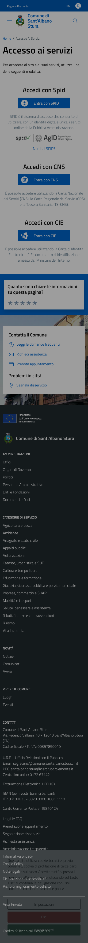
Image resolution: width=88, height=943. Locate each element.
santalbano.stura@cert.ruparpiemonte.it (42, 769)
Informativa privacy (18, 856)
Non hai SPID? (44, 148)
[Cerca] (75, 21)
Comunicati (11, 664)
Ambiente (10, 533)
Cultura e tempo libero (20, 570)
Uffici (7, 462)
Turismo (9, 623)
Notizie (8, 656)
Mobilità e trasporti (17, 600)
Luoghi (8, 697)
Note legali (11, 871)
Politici (8, 477)
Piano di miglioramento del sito (27, 886)
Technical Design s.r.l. (35, 931)
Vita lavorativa (14, 630)
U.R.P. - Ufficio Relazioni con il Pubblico (33, 757)
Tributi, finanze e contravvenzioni (28, 615)
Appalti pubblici (14, 548)
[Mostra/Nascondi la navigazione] (9, 20)
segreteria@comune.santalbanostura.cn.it (45, 763)
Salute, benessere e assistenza (27, 608)
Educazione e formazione (22, 578)
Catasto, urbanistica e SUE (23, 563)
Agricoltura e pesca (17, 525)
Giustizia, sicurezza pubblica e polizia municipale (39, 585)
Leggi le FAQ (12, 818)
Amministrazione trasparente (25, 848)
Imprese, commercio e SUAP (24, 593)
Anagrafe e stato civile (20, 540)
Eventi (8, 704)
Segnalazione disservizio (21, 833)
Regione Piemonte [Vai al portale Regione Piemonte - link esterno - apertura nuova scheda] (17, 6)
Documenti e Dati (16, 499)
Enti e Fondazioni (16, 492)
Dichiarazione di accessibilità (24, 879)
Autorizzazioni (13, 555)
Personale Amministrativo (23, 484)
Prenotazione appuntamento (25, 826)
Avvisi (7, 671)
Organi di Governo (17, 469)
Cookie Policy (13, 864)
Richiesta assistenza (18, 841)
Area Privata (12, 904)
